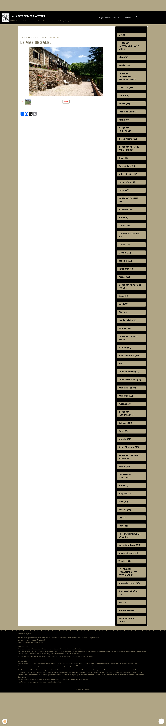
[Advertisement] (42, 5)
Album (30, 40)
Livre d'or (118, 19)
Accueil (22, 40)
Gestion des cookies (83, 723)
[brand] (37, 19)
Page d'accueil (105, 19)
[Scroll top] (161, 721)
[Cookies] (4, 721)
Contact (127, 19)
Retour (66, 104)
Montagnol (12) (40, 40)
